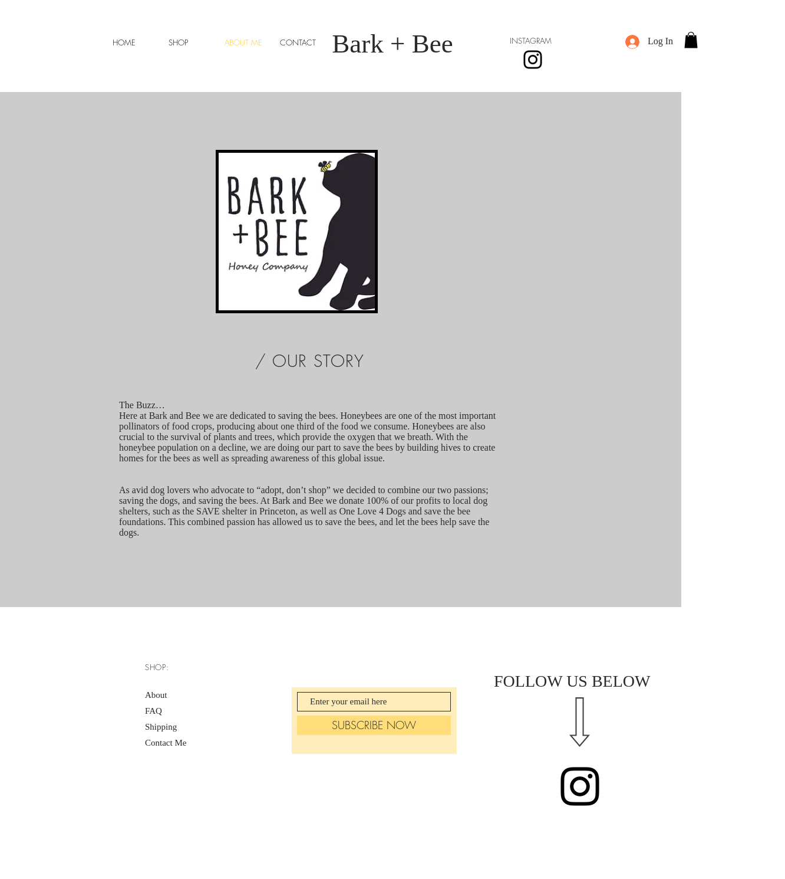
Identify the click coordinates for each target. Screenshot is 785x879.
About (156, 695)
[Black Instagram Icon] (580, 786)
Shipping (161, 727)
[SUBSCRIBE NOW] (374, 725)
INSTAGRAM (531, 40)
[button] (691, 40)
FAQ (153, 711)
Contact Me (165, 742)
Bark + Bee (392, 43)
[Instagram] (532, 59)
